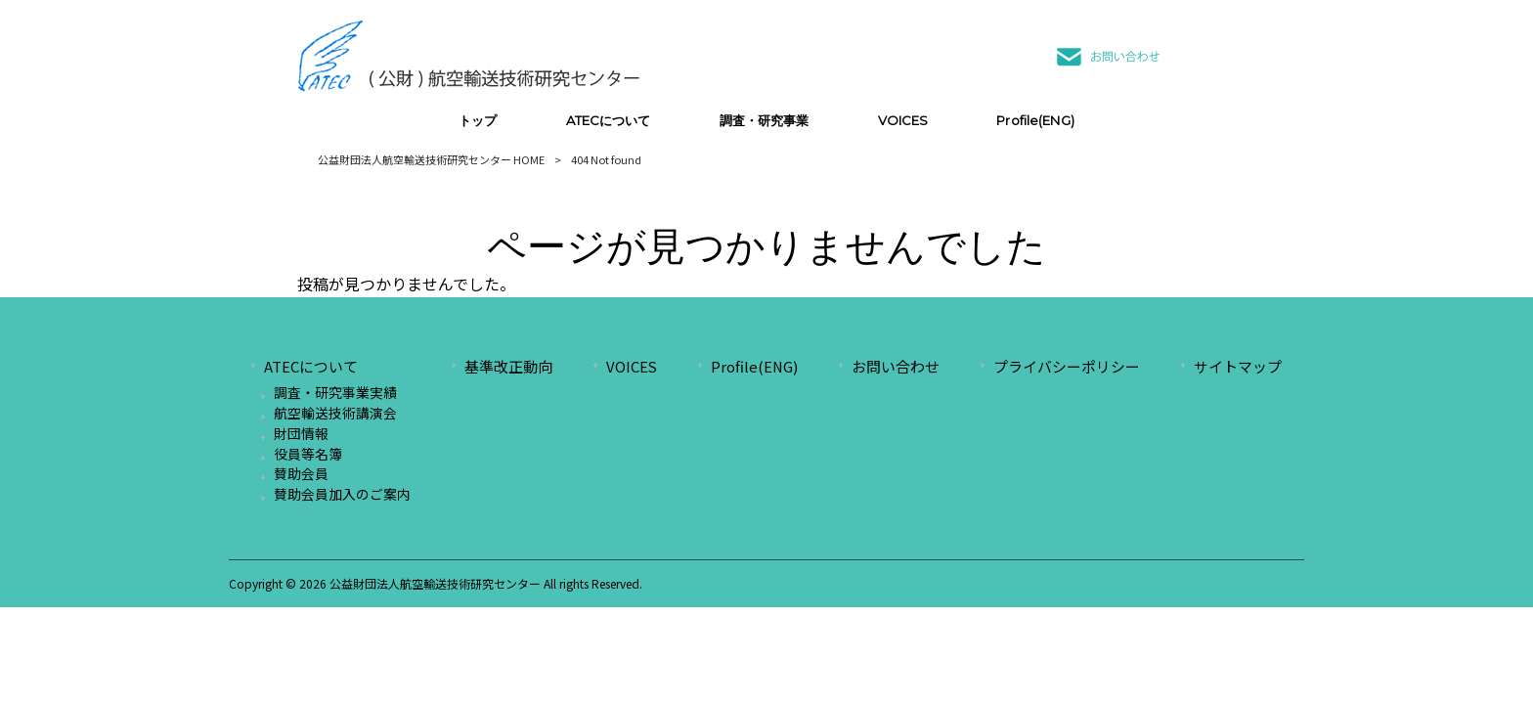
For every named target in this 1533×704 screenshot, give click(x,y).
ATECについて (311, 366)
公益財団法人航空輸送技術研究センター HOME (431, 159)
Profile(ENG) (754, 366)
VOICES (631, 366)
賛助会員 (301, 473)
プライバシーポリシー (1066, 366)
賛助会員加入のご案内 (342, 494)
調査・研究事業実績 (335, 392)
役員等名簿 (308, 453)
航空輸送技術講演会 (335, 412)
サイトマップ (1238, 366)
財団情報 (301, 433)
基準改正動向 (508, 366)
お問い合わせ (896, 366)
